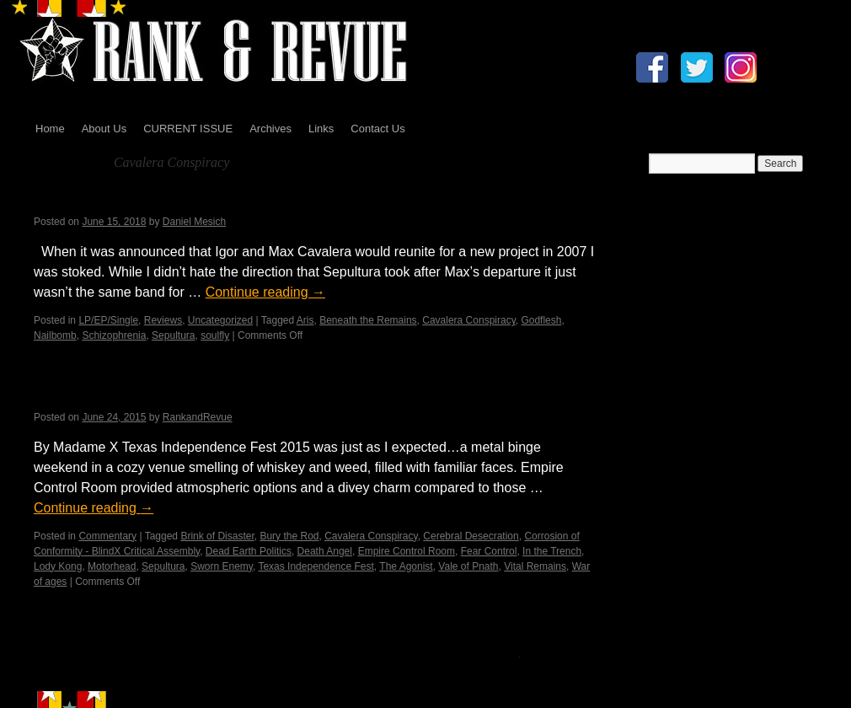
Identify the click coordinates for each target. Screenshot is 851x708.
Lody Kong (58, 566)
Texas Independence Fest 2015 (163, 395)
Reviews (163, 320)
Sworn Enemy (221, 566)
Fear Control (489, 551)
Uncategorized (220, 320)
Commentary (107, 536)
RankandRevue (198, 417)
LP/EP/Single (108, 320)
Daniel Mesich (194, 222)
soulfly (215, 335)
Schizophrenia (114, 335)
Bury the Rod (289, 536)
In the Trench (551, 551)
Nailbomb (55, 335)
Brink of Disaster (217, 536)
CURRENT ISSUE (188, 128)
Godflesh (541, 320)
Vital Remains (535, 566)
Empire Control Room (406, 551)
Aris (305, 320)
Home (50, 128)
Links (321, 128)
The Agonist (405, 566)
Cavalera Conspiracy (469, 320)
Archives (270, 128)
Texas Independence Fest (315, 566)
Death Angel (324, 551)
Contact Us (377, 128)
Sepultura (173, 335)
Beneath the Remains (367, 320)
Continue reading (265, 292)
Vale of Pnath (468, 566)
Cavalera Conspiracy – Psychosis (175, 200)
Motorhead (112, 566)
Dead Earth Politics (249, 551)
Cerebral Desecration (470, 536)
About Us (104, 128)
